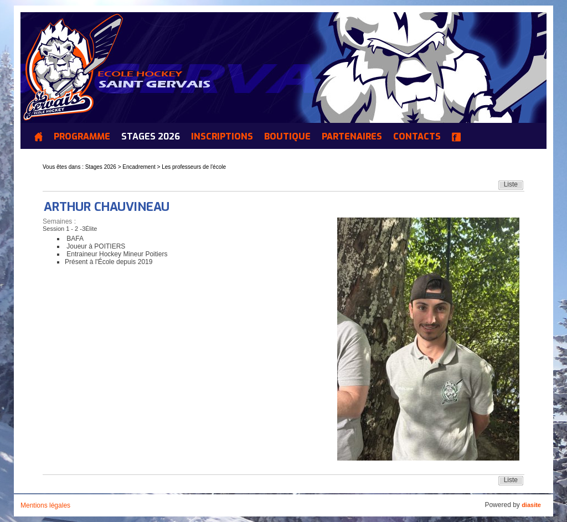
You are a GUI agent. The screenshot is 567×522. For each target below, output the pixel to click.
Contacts (417, 136)
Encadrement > (142, 167)
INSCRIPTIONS (222, 136)
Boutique (287, 136)
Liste (511, 184)
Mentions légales (45, 505)
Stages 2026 (150, 136)
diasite (531, 505)
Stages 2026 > (104, 167)
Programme (82, 136)
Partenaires (352, 136)
